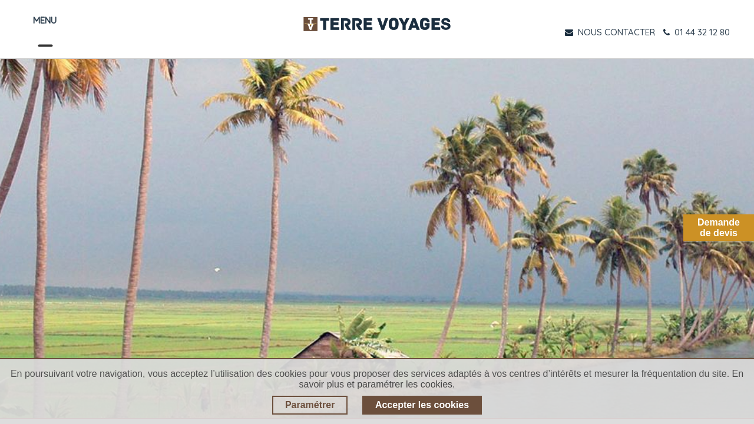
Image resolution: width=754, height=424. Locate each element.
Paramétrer (310, 405)
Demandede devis (718, 227)
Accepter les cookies (422, 405)
